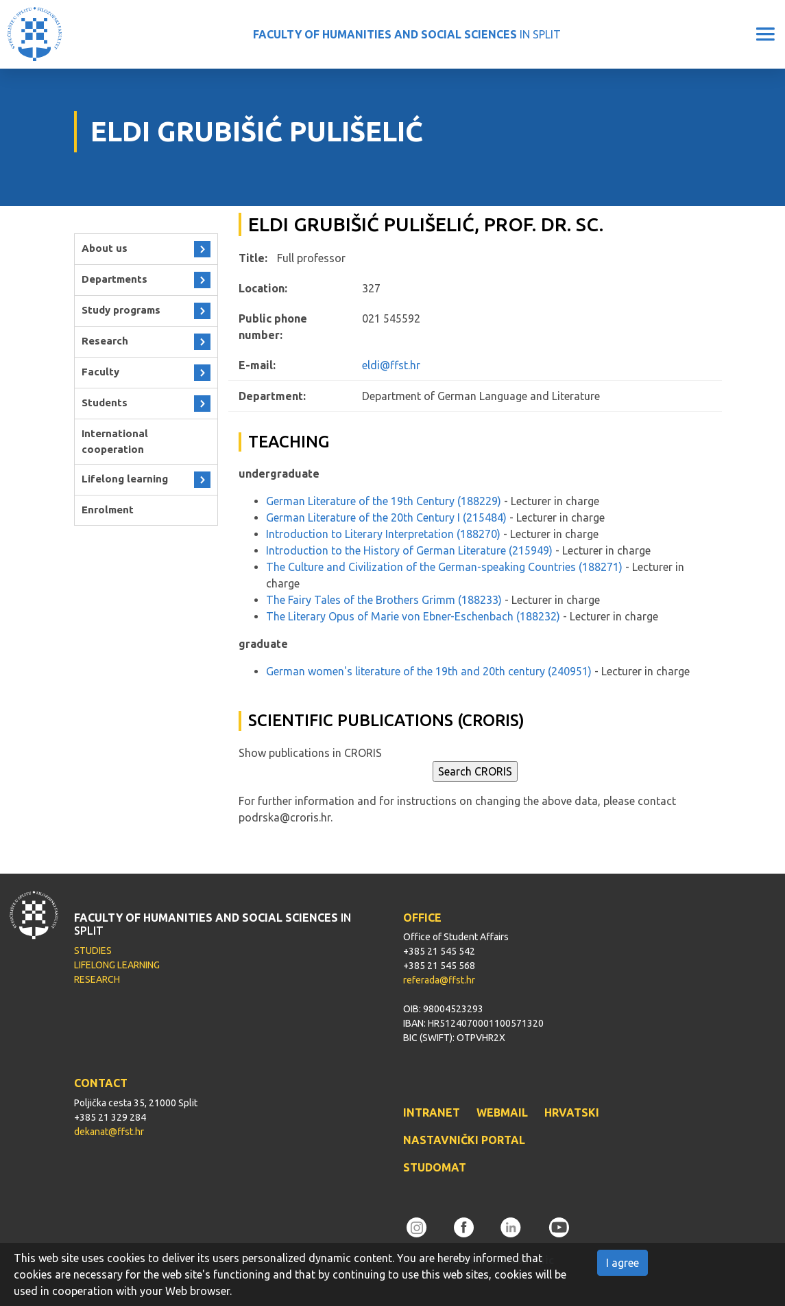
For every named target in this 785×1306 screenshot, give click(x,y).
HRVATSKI (571, 1112)
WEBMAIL (502, 1112)
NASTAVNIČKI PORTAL (464, 1140)
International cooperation (115, 441)
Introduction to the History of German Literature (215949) (409, 550)
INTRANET (431, 1112)
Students (105, 402)
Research (105, 341)
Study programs (121, 310)
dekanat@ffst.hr (109, 1131)
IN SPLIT (407, 34)
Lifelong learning (125, 479)
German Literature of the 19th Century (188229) (383, 501)
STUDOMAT (434, 1167)
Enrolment (108, 509)
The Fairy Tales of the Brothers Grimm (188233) (384, 600)
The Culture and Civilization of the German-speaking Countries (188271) (444, 567)
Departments (114, 279)
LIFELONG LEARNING (117, 964)
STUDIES (93, 950)
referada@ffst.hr (439, 980)
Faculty (100, 371)
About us (105, 248)
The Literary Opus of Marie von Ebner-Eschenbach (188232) (413, 616)
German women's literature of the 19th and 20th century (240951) (429, 671)
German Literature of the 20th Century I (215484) (386, 517)
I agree (622, 1263)
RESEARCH (97, 979)
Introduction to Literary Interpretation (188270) (383, 534)
